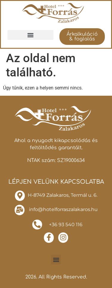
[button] (30, 35)
